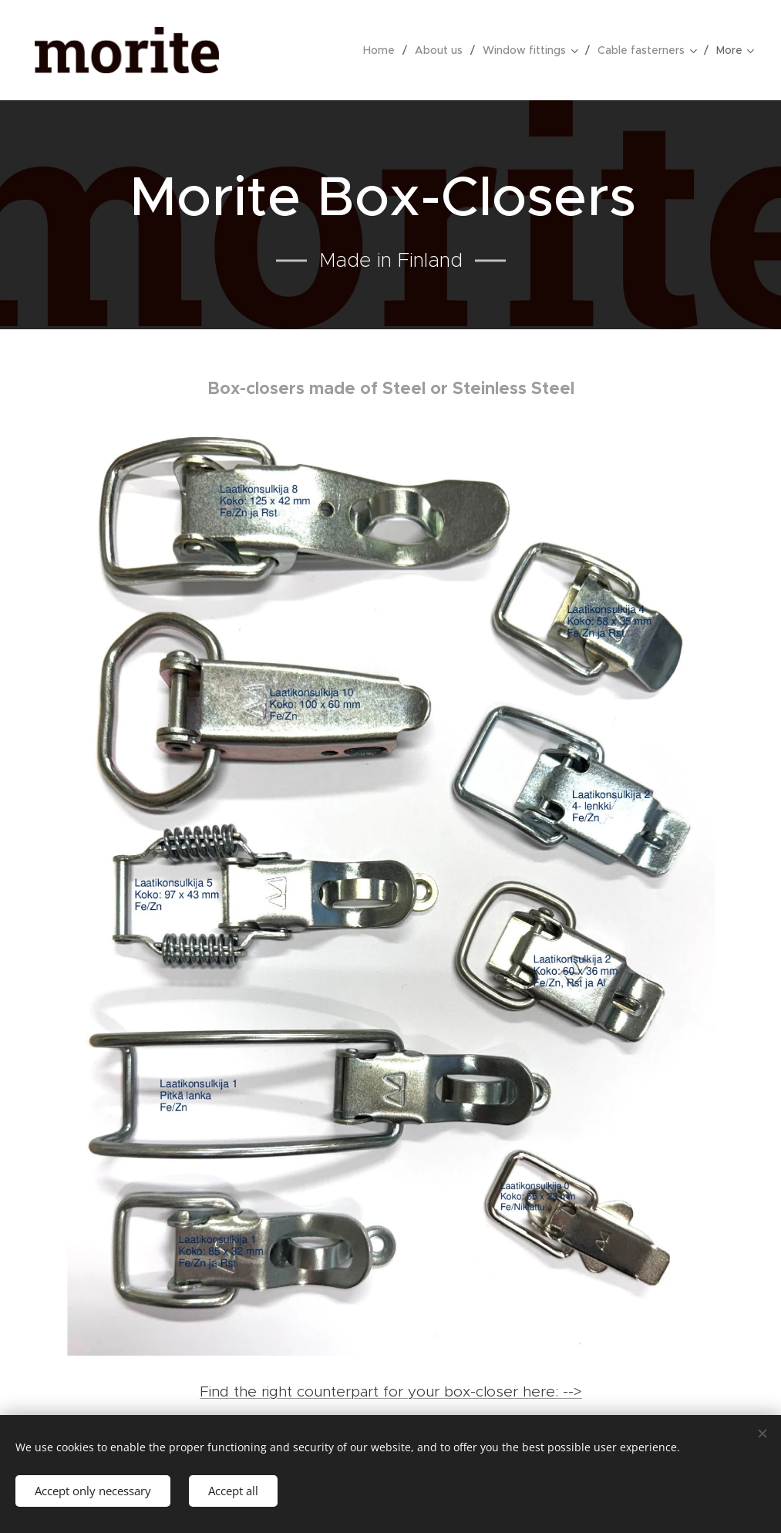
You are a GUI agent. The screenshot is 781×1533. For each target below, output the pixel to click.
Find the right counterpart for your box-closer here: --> (391, 1391)
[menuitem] (383, 50)
